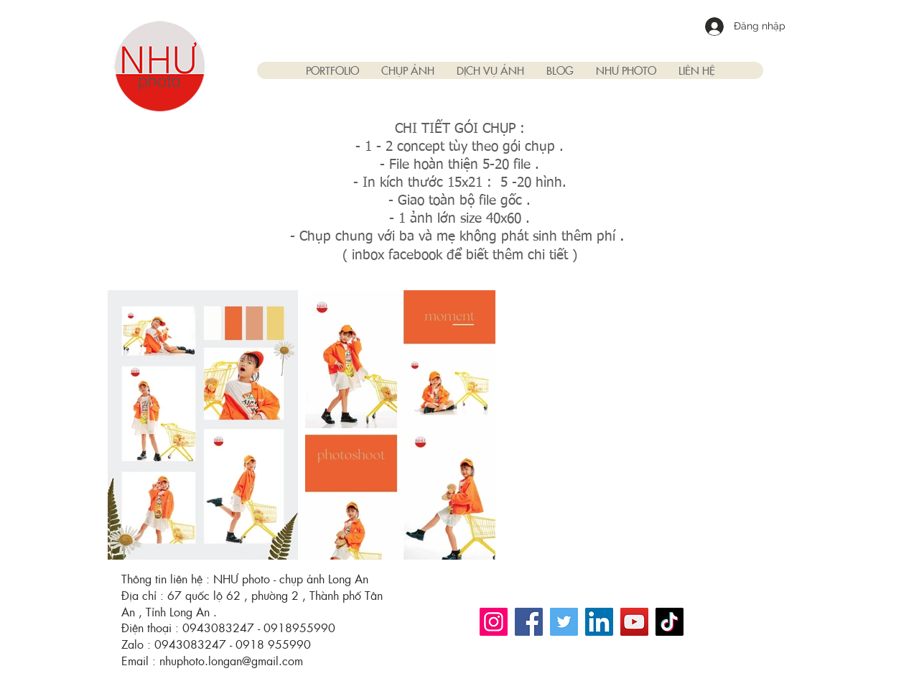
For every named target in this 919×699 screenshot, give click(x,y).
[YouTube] (634, 622)
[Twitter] (564, 622)
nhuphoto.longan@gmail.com (231, 660)
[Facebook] (529, 622)
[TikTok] (670, 622)
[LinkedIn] (599, 622)
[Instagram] (494, 622)
